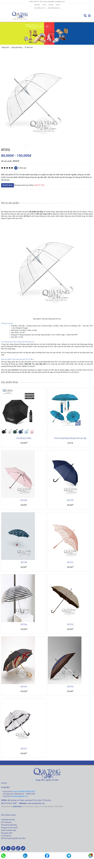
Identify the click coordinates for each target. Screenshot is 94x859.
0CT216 (24, 624)
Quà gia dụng (17, 47)
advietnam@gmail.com (19, 796)
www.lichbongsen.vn (54, 8)
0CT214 (24, 686)
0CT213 (70, 686)
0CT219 (70, 500)
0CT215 (70, 624)
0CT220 (24, 500)
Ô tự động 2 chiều (23, 438)
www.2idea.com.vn (39, 8)
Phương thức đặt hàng (9, 825)
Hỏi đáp (51, 5)
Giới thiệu (37, 5)
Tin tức (44, 5)
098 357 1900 (39, 185)
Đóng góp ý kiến (6, 833)
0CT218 (24, 562)
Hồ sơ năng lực (6, 822)
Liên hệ (57, 5)
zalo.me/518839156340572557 (24, 791)
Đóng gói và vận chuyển (9, 828)
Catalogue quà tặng (8, 819)
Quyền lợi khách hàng (8, 830)
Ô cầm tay (29, 47)
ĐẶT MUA (7, 185)
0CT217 (70, 562)
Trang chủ (5, 47)
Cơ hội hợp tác (6, 836)
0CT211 (24, 748)
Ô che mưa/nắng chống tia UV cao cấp (70, 438)
